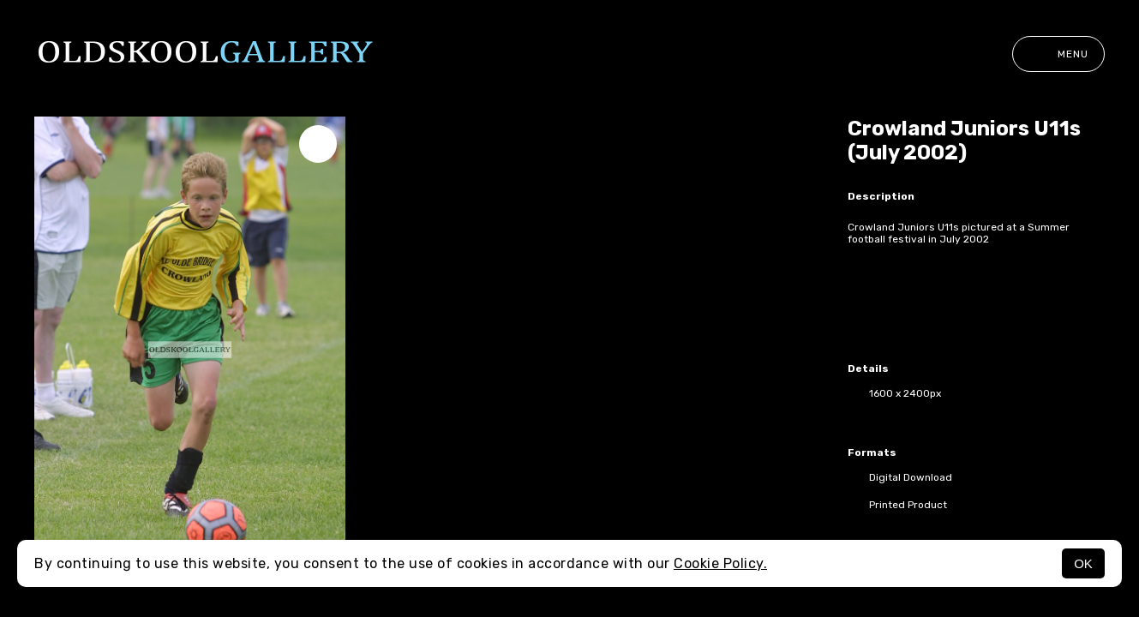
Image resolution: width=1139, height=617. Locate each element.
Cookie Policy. (720, 563)
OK (1083, 563)
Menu (1058, 54)
